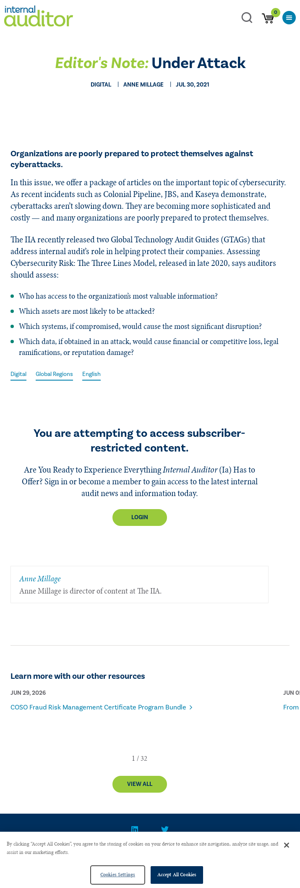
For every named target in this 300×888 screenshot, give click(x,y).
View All (139, 784)
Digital (18, 374)
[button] (133, 758)
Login (139, 517)
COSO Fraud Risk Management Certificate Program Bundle (98, 707)
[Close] (286, 845)
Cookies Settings (117, 874)
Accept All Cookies (176, 874)
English (91, 374)
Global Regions (54, 374)
